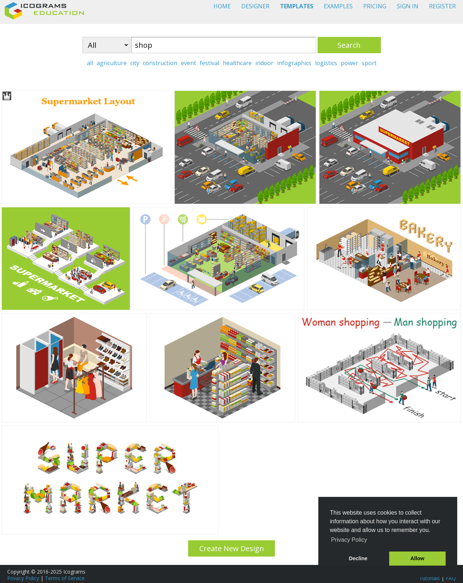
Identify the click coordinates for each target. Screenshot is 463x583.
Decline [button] (358, 558)
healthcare (237, 63)
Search (349, 45)
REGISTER (442, 6)
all (90, 63)
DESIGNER (255, 6)
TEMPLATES (296, 6)
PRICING (374, 6)
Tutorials (429, 578)
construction (160, 63)
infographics (294, 63)
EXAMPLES (338, 6)
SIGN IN (408, 6)
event (188, 63)
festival (209, 63)
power (349, 63)
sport (369, 63)
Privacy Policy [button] (349, 540)
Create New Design (231, 548)
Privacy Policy (23, 578)
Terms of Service (65, 578)
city (134, 63)
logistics (326, 63)
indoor (264, 63)
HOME (222, 6)
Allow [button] (417, 558)
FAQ (451, 578)
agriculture (112, 63)
